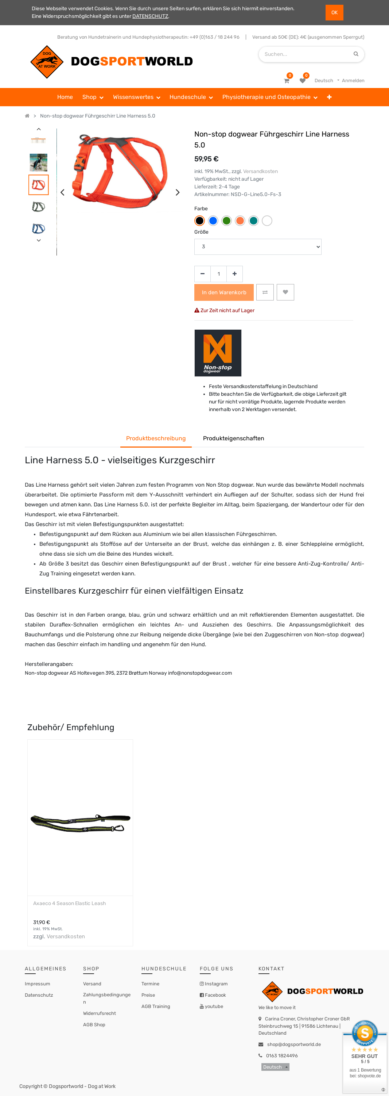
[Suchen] (356, 54)
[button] (329, 97)
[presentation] (62, 192)
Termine (150, 983)
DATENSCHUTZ (150, 16)
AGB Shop (94, 1024)
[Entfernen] (202, 274)
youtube (213, 1006)
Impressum (37, 983)
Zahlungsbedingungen (107, 998)
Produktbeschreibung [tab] (156, 438)
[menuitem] (65, 97)
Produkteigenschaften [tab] (233, 438)
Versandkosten (260, 171)
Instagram (216, 983)
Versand (92, 983)
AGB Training (155, 1006)
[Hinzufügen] (234, 274)
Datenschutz (39, 995)
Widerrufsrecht (99, 1013)
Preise (148, 995)
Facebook (215, 995)
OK (334, 12)
